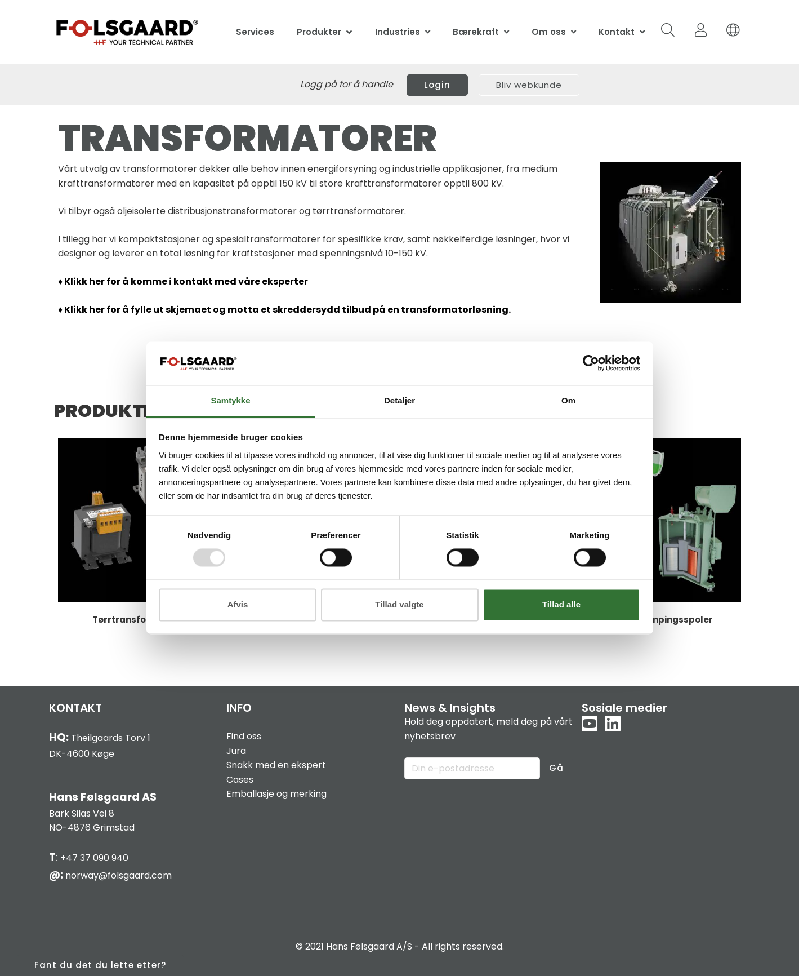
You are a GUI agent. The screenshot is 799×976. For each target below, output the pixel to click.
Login (437, 85)
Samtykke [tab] (230, 400)
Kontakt (617, 32)
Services (255, 32)
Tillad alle (561, 604)
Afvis (237, 604)
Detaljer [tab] (399, 400)
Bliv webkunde (529, 85)
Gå (556, 768)
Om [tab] (568, 400)
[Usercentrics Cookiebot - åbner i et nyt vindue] (591, 363)
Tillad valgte (399, 604)
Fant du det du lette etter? (100, 965)
